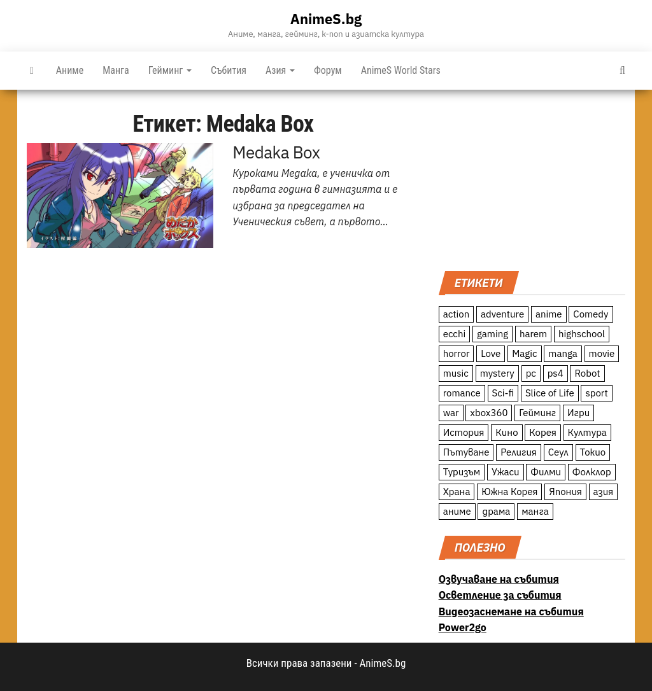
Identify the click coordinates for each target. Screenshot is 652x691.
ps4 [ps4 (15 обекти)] (555, 373)
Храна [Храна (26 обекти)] (457, 491)
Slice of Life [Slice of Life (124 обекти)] (549, 393)
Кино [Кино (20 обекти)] (506, 432)
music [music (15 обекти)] (456, 373)
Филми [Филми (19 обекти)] (545, 472)
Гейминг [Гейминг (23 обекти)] (537, 413)
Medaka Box (276, 152)
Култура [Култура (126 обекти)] (587, 432)
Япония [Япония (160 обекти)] (565, 491)
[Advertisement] (532, 178)
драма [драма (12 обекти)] (496, 511)
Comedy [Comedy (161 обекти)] (590, 314)
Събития (228, 70)
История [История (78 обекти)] (464, 432)
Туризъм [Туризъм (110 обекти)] (462, 472)
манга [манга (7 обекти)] (535, 511)
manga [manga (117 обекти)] (563, 353)
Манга (116, 70)
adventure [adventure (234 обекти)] (502, 314)
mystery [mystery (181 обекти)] (497, 373)
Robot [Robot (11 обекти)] (587, 373)
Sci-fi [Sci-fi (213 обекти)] (503, 393)
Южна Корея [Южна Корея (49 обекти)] (509, 491)
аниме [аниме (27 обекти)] (457, 511)
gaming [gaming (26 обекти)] (492, 334)
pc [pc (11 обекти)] (531, 373)
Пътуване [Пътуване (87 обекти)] (466, 452)
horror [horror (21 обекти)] (456, 353)
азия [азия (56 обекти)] (603, 491)
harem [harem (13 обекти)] (533, 334)
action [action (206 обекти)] (456, 314)
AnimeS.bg (326, 19)
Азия (280, 70)
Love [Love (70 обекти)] (490, 353)
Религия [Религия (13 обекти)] (518, 452)
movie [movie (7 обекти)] (602, 353)
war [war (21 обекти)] (451, 413)
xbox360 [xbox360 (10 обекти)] (488, 413)
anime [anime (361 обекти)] (548, 314)
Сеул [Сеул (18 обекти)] (558, 452)
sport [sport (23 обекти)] (596, 393)
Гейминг (170, 70)
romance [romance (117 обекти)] (462, 393)
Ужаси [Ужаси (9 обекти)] (506, 472)
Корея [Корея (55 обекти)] (542, 432)
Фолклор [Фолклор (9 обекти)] (591, 472)
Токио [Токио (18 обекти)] (593, 452)
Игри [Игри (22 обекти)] (578, 413)
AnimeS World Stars (401, 70)
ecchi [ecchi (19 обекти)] (454, 334)
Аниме (69, 70)
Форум (328, 70)
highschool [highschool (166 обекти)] (581, 334)
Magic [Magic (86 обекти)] (524, 353)
